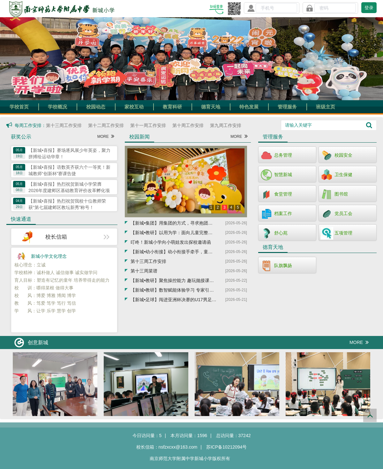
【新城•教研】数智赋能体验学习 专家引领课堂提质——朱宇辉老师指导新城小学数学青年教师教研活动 (174, 290)
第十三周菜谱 (144, 270)
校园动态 (95, 106)
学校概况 (57, 106)
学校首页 (19, 106)
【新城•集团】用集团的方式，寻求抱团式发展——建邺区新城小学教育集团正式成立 (174, 223)
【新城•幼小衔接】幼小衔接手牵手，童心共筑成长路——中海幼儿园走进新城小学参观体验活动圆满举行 (174, 251)
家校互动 (134, 106)
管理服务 (287, 106)
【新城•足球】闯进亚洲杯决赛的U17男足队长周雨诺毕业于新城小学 (174, 299)
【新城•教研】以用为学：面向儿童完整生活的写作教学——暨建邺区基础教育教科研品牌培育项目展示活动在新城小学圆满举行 (174, 232)
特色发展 (249, 106)
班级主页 (325, 106)
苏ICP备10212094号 (226, 447)
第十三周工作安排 (64, 125)
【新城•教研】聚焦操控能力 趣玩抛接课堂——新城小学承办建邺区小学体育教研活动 (174, 280)
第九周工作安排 (225, 125)
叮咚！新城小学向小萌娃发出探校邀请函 (171, 242)
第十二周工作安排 (106, 125)
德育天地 (210, 106)
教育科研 (172, 106)
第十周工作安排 (188, 125)
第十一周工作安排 (148, 125)
